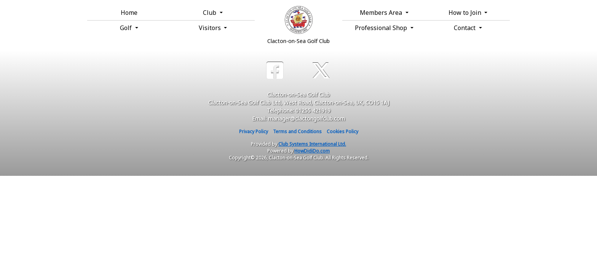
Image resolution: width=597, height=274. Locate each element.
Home (129, 12)
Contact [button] (465, 28)
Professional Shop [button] (382, 28)
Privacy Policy (253, 131)
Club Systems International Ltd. (312, 144)
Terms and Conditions (297, 131)
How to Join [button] (466, 12)
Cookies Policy (342, 131)
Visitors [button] (210, 28)
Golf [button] (126, 28)
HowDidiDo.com (312, 151)
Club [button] (210, 12)
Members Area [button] (382, 12)
